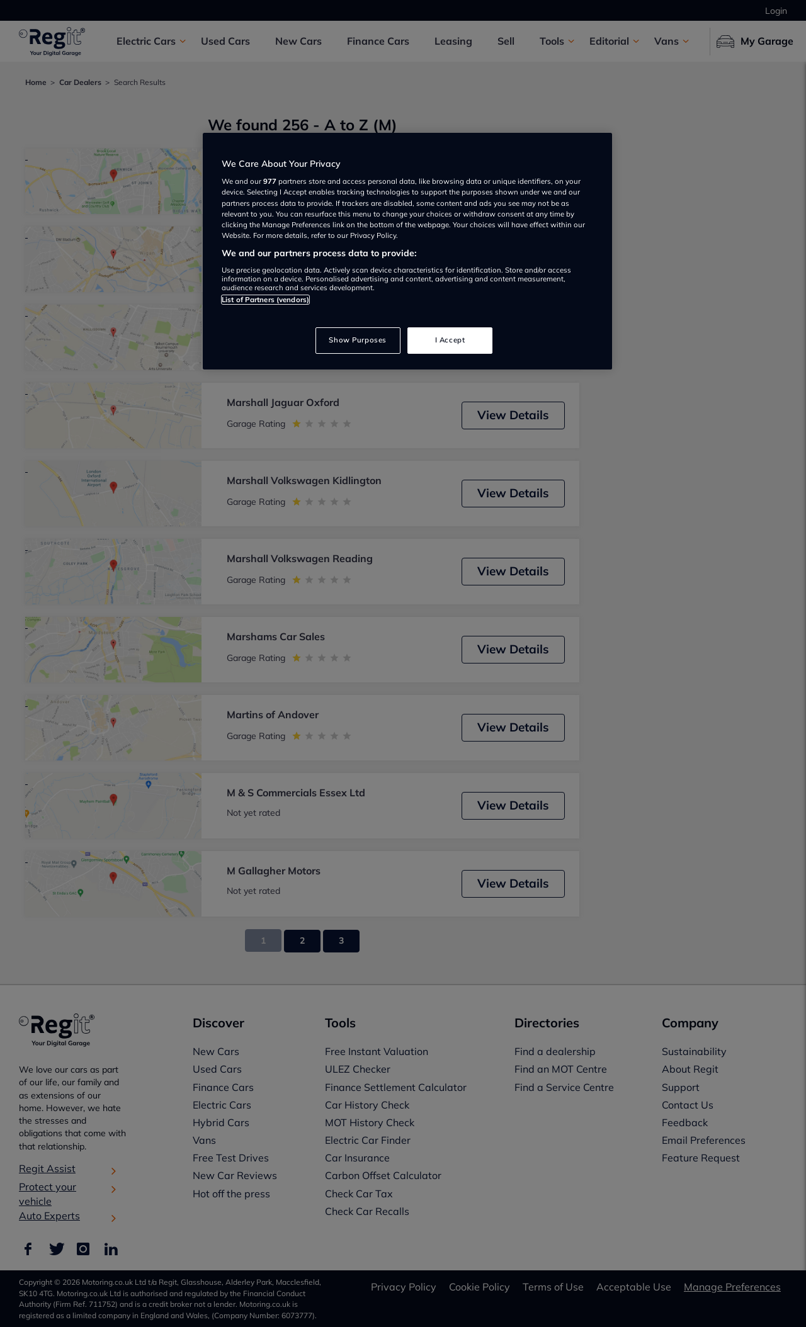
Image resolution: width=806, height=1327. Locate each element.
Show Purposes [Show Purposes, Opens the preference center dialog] (357, 340)
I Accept (450, 340)
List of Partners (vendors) (265, 299)
